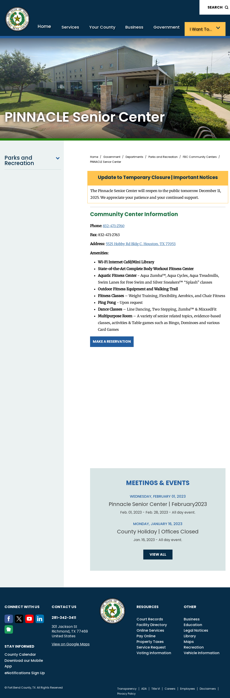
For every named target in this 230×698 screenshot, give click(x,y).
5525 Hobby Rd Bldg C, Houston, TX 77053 (142, 243)
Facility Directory (152, 623)
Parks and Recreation (32, 159)
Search (215, 7)
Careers (170, 687)
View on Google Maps (71, 642)
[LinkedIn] (40, 620)
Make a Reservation (113, 340)
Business (141, 29)
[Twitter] (20, 620)
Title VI (155, 687)
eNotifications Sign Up (24, 671)
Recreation (194, 645)
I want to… (202, 29)
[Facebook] (9, 620)
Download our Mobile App (23, 661)
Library (190, 634)
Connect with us (22, 605)
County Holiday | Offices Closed (158, 530)
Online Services (150, 628)
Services (83, 29)
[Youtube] (30, 620)
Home (58, 28)
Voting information (154, 651)
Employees (187, 687)
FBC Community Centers (200, 156)
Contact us (64, 605)
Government (171, 29)
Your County (111, 29)
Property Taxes (150, 640)
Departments (134, 156)
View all (158, 552)
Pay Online (146, 634)
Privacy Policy (126, 692)
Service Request (151, 645)
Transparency (127, 687)
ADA (144, 687)
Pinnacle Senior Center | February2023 (158, 502)
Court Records (150, 617)
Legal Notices (196, 628)
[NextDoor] (9, 631)
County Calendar (20, 652)
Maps (189, 640)
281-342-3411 (64, 616)
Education (193, 623)
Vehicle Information (201, 651)
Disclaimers (208, 687)
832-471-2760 (114, 225)
